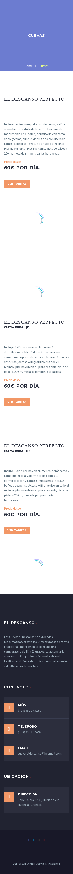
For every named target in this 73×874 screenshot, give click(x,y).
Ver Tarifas (17, 184)
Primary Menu (65, 6)
